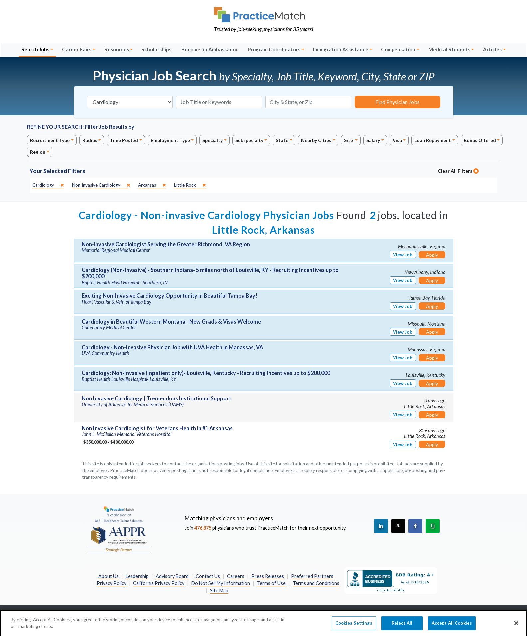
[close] (48, 185)
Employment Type (170, 140)
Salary (373, 140)
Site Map (219, 590)
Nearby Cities (316, 140)
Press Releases (267, 576)
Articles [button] (492, 49)
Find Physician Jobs (397, 102)
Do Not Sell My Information (220, 583)
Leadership (137, 576)
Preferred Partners (312, 576)
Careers (235, 576)
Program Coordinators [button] (274, 49)
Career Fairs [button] (76, 49)
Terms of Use (271, 583)
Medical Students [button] (449, 49)
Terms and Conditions (316, 583)
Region (37, 152)
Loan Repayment (432, 140)
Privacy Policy (111, 583)
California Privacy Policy (158, 583)
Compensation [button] (398, 49)
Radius (89, 140)
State (282, 140)
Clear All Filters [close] (458, 171)
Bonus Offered (480, 140)
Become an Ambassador (209, 49)
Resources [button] (116, 49)
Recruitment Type (50, 140)
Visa (397, 140)
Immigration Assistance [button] (340, 49)
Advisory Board (172, 576)
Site (349, 140)
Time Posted (124, 140)
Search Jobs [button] (35, 49)
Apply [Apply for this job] (432, 255)
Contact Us (208, 576)
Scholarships (156, 49)
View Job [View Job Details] (402, 254)
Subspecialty (249, 140)
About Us (108, 576)
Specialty (212, 140)
